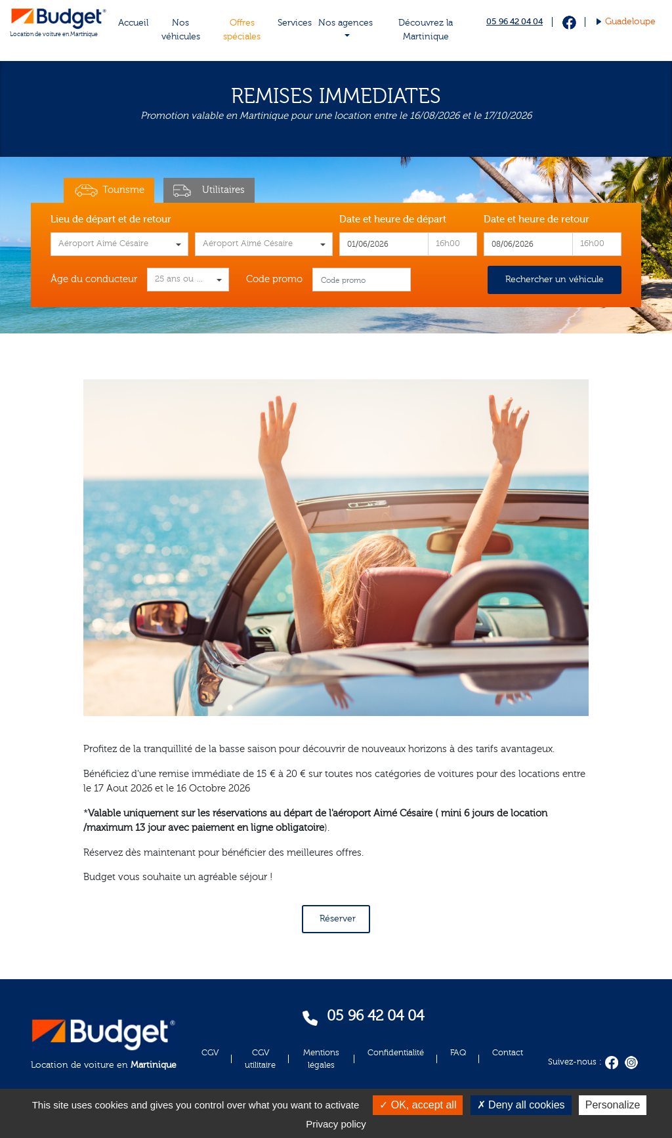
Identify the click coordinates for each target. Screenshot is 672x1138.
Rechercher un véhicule (554, 279)
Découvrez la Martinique (425, 30)
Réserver (338, 919)
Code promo (274, 279)
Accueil (133, 23)
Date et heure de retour (536, 219)
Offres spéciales (242, 30)
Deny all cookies (521, 1104)
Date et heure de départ (392, 219)
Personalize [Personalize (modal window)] (612, 1104)
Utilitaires (209, 190)
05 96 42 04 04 (514, 21)
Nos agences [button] (345, 23)
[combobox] (119, 244)
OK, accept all (417, 1104)
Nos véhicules (180, 30)
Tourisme (109, 190)
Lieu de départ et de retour (111, 219)
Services (295, 23)
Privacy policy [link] (336, 1123)
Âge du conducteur (94, 279)
